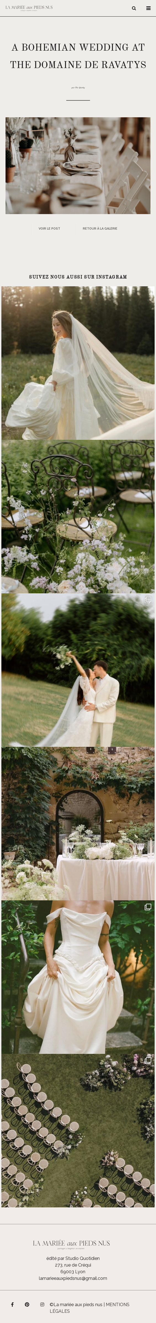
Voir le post (49, 228)
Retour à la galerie (100, 228)
